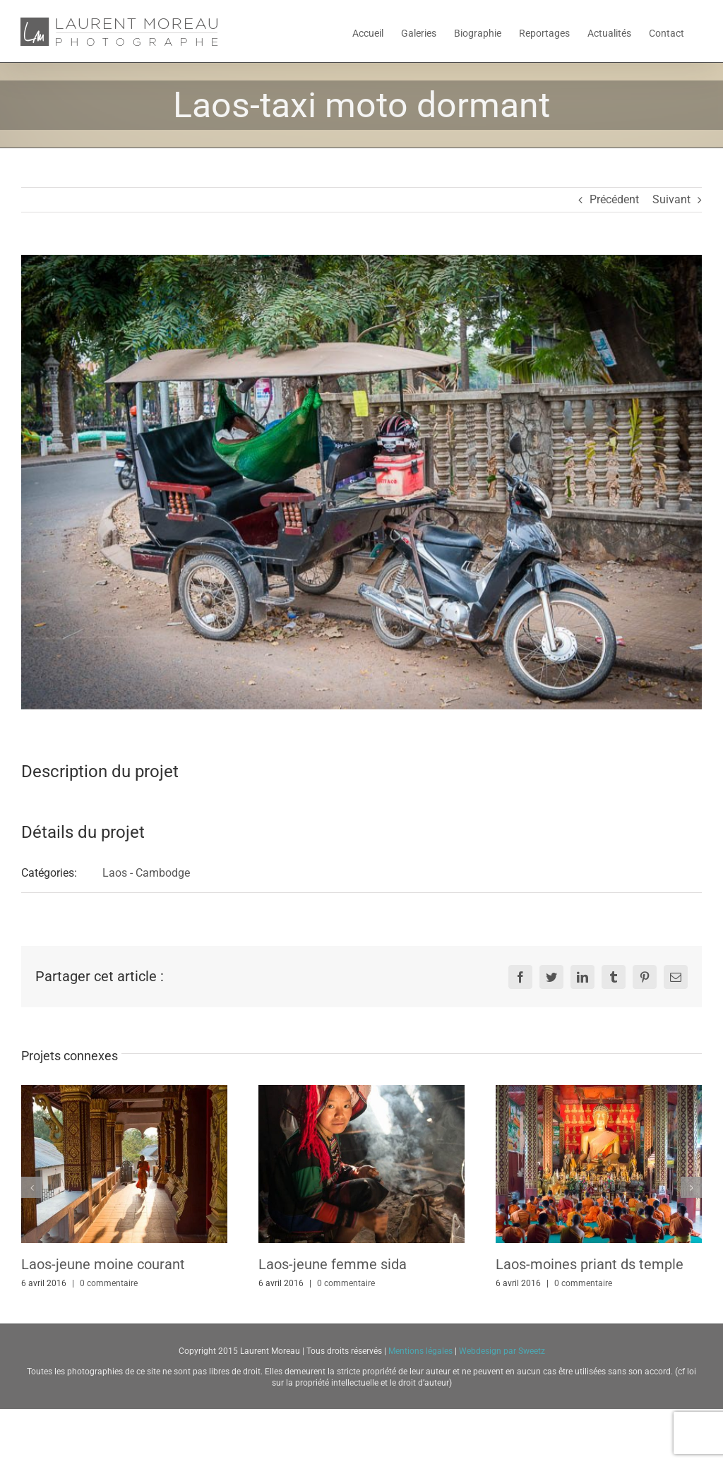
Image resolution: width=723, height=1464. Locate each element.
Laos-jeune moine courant (103, 1264)
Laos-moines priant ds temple (589, 1264)
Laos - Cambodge (146, 873)
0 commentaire (109, 1283)
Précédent (614, 199)
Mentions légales (421, 1351)
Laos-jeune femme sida (332, 1264)
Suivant (671, 199)
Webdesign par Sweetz (502, 1351)
